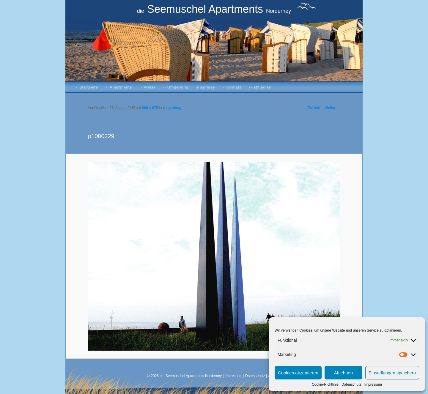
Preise (150, 87)
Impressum (373, 384)
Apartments (120, 87)
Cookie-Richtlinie (325, 384)
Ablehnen (343, 372)
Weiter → (332, 108)
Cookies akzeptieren (298, 372)
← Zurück (311, 108)
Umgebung (177, 87)
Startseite (88, 87)
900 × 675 (150, 108)
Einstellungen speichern (392, 372)
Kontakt (234, 87)
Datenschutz (351, 384)
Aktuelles (262, 87)
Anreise (207, 87)
